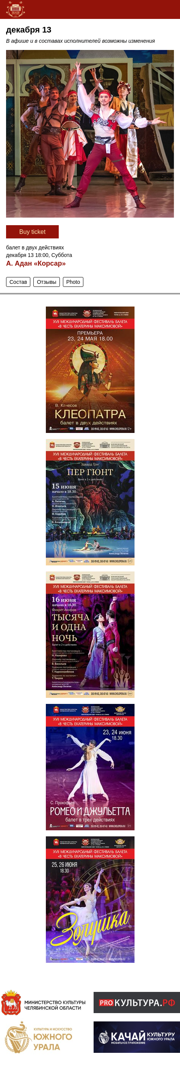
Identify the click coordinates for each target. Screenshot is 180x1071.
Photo (73, 282)
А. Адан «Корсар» (36, 263)
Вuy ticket (32, 232)
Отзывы (46, 282)
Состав (18, 282)
